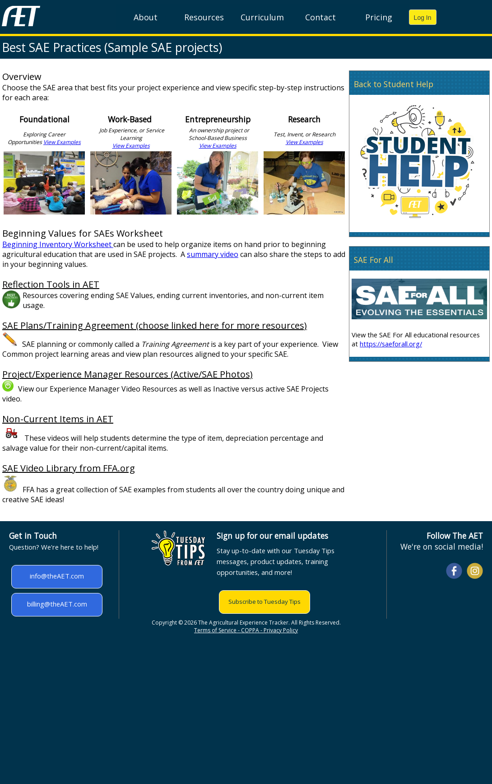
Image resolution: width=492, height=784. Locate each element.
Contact (320, 17)
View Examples (62, 142)
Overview (22, 76)
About (146, 17)
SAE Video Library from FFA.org (68, 468)
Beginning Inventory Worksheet (57, 244)
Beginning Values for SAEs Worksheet (82, 233)
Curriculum (262, 17)
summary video (212, 254)
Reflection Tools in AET (50, 284)
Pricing (378, 17)
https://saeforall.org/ (391, 343)
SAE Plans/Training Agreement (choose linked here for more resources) (154, 325)
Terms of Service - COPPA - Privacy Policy (246, 630)
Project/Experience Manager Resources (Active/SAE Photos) (127, 374)
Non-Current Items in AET (57, 419)
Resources (204, 17)
